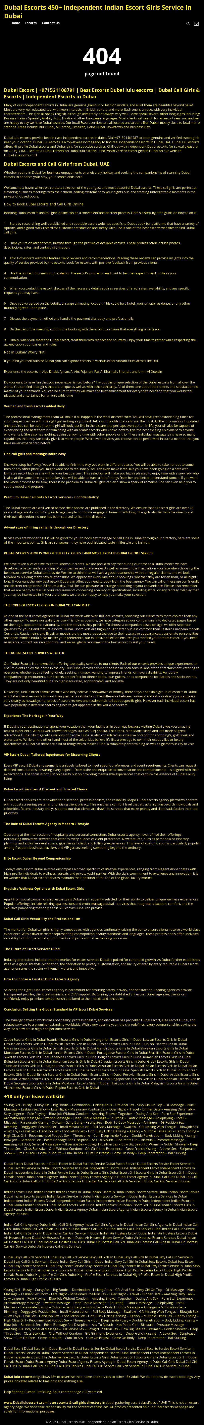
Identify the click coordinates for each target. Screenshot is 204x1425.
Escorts (31, 23)
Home (15, 23)
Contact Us (51, 23)
